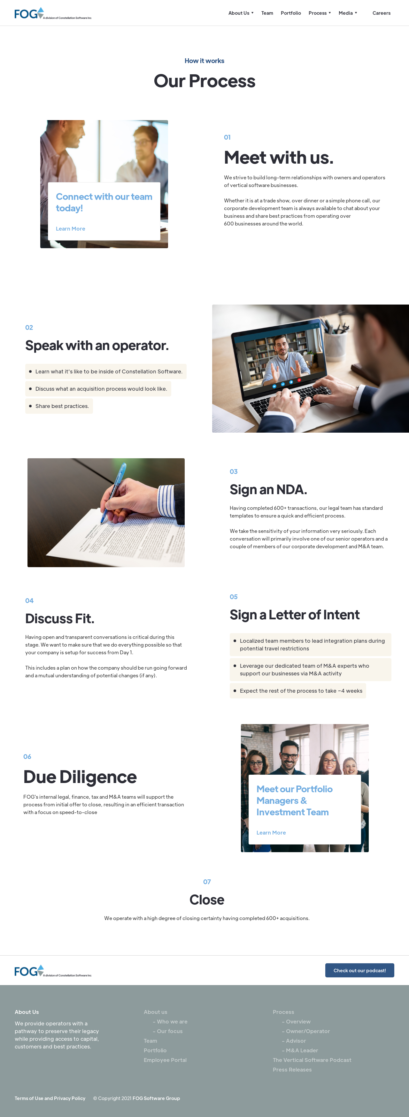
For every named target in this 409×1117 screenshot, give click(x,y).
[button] (241, 13)
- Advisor (289, 1040)
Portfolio (291, 13)
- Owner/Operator (301, 1031)
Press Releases (292, 1069)
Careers (381, 13)
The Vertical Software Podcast (312, 1059)
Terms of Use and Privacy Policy (50, 1098)
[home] (53, 13)
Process (283, 1011)
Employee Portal (165, 1059)
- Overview (292, 1021)
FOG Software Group (156, 1098)
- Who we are (166, 1021)
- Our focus (163, 1031)
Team (267, 13)
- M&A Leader (295, 1050)
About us (155, 1011)
